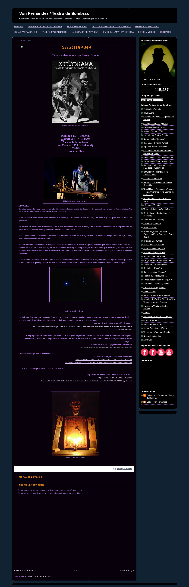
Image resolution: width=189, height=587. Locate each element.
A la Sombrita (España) (153, 220)
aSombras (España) (152, 205)
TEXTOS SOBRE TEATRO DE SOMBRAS (111, 26)
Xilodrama (147, 340)
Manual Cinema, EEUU (153, 131)
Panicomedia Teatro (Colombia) (157, 161)
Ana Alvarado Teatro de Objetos (157, 317)
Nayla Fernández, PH (153, 324)
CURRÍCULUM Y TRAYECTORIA (118, 32)
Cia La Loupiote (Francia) (154, 272)
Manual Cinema (150, 227)
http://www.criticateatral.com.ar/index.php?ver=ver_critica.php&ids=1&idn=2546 (106, 347)
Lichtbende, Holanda (152, 178)
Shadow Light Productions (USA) (158, 280)
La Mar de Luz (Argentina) (155, 264)
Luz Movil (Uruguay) (152, 224)
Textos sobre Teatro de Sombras (157, 332)
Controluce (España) (152, 268)
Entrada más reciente (23, 570)
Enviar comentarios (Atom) (38, 576)
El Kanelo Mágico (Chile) (154, 253)
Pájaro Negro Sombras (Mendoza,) (158, 157)
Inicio (76, 570)
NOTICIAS (18, 26)
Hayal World (148, 113)
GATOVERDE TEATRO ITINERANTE (45, 26)
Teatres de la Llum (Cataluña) (156, 209)
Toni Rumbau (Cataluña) (154, 245)
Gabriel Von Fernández (157, 402)
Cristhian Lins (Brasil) (152, 241)
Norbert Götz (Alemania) (154, 139)
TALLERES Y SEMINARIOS (54, 32)
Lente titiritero (149, 291)
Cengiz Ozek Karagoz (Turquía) (157, 260)
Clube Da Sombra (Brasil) (154, 127)
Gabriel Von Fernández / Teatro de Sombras (160, 396)
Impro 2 (146, 313)
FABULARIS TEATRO (77, 26)
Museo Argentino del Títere (155, 328)
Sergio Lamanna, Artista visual (156, 295)
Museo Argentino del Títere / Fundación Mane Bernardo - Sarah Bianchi (158, 234)
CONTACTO (166, 32)
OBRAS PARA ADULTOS (25, 32)
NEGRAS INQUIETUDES (147, 26)
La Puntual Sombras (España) (156, 284)
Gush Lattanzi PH (151, 320)
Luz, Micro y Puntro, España (155, 135)
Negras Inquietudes (152, 336)
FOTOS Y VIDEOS (147, 32)
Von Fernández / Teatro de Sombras (54, 13)
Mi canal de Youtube (152, 109)
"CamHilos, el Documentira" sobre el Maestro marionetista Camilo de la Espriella (158, 192)
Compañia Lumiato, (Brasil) (155, 123)
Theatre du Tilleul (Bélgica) (155, 276)
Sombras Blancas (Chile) (154, 256)
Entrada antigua (127, 570)
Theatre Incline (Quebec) (154, 287)
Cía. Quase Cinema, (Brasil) (155, 143)
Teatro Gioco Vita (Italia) (154, 249)
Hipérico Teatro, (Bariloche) (155, 147)
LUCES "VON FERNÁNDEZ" (85, 32)
